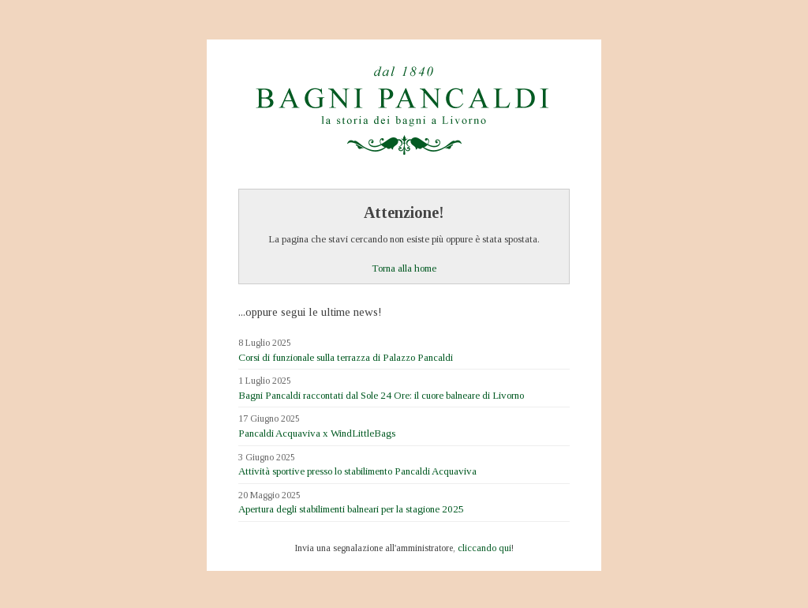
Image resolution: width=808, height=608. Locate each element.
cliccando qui (484, 548)
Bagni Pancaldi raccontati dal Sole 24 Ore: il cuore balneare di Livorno (381, 395)
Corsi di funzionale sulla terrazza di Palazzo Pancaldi (345, 357)
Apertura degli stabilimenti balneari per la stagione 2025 (351, 509)
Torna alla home (404, 268)
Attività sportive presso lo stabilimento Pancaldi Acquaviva (357, 471)
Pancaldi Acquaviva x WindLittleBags (316, 433)
